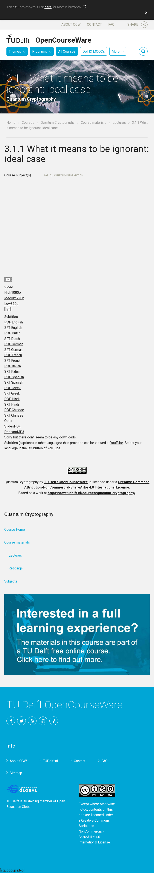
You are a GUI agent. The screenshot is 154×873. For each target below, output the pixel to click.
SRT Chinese (13, 415)
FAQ (111, 24)
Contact (94, 24)
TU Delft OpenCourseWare (66, 482)
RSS (32, 721)
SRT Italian (12, 371)
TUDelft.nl (50, 761)
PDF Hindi (12, 399)
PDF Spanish (14, 377)
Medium (14, 298)
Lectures (119, 123)
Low (11, 304)
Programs (39, 51)
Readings (16, 568)
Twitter (21, 721)
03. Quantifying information (64, 175)
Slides (12, 426)
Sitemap (16, 773)
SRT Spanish (13, 382)
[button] (145, 12)
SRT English (13, 328)
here (48, 7)
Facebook (10, 721)
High (12, 293)
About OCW (71, 24)
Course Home (14, 529)
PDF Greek (12, 388)
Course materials (93, 123)
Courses (28, 123)
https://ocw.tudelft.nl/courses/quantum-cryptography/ (91, 493)
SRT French (12, 361)
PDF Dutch (12, 333)
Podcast (14, 432)
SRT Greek (12, 393)
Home (10, 123)
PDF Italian (12, 366)
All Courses (67, 51)
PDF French (13, 355)
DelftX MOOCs (93, 51)
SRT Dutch (12, 339)
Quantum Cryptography (58, 123)
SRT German (13, 350)
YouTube (116, 443)
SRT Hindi (11, 404)
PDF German (13, 344)
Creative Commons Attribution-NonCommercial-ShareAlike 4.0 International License (94, 831)
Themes (15, 51)
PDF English (13, 322)
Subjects (10, 581)
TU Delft (53, 721)
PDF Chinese (14, 410)
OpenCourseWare (63, 39)
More (116, 51)
